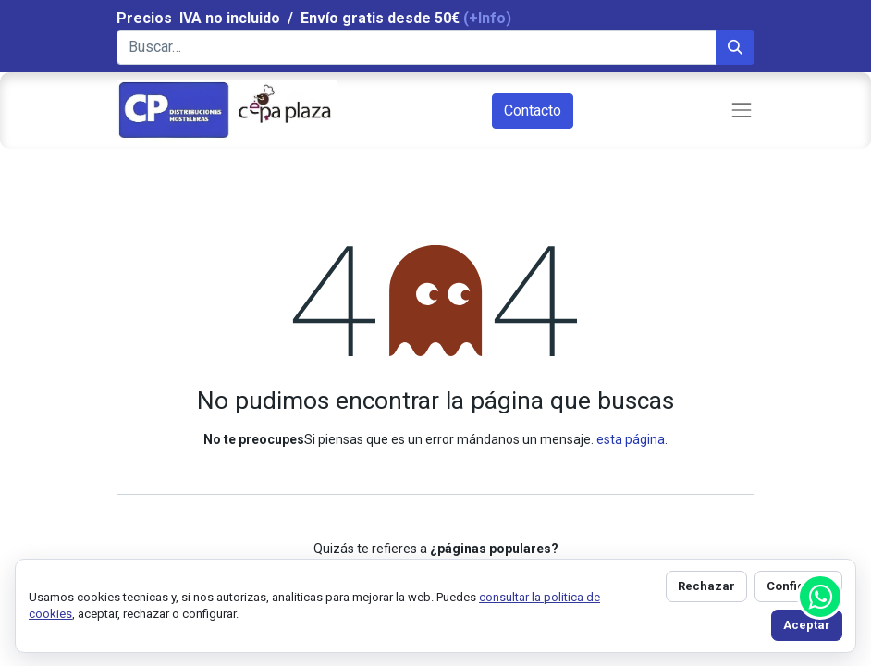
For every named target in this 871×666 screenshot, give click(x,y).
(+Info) (487, 18)
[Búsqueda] (735, 47)
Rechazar (706, 586)
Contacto (532, 110)
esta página (630, 439)
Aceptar (806, 625)
